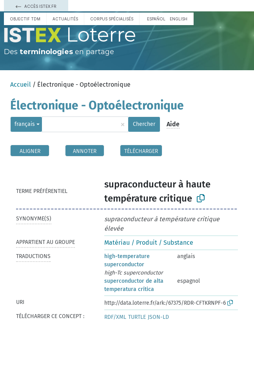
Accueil (20, 84)
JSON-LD (158, 317)
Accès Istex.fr (36, 6)
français (25, 124)
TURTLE (137, 317)
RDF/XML (115, 317)
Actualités (65, 18)
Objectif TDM (25, 18)
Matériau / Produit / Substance (148, 242)
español (156, 18)
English (178, 18)
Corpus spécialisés (111, 18)
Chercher (144, 124)
